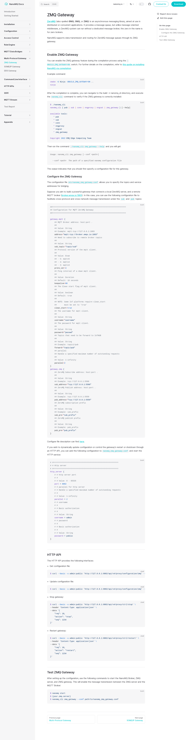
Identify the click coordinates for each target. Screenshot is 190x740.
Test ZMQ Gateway (167, 40)
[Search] (49, 4)
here (82, 441)
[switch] (141, 4)
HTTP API (163, 36)
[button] (30, 24)
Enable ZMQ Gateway (168, 29)
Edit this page (164, 18)
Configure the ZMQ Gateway (173, 33)
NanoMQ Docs (14, 4)
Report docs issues (167, 14)
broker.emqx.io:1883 (72, 195)
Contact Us (161, 4)
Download (178, 4)
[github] (149, 4)
